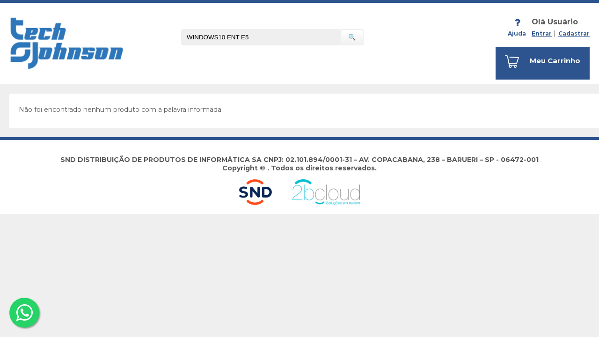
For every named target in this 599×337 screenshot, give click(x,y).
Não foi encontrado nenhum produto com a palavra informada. (121, 109)
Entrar (542, 33)
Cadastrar (574, 33)
